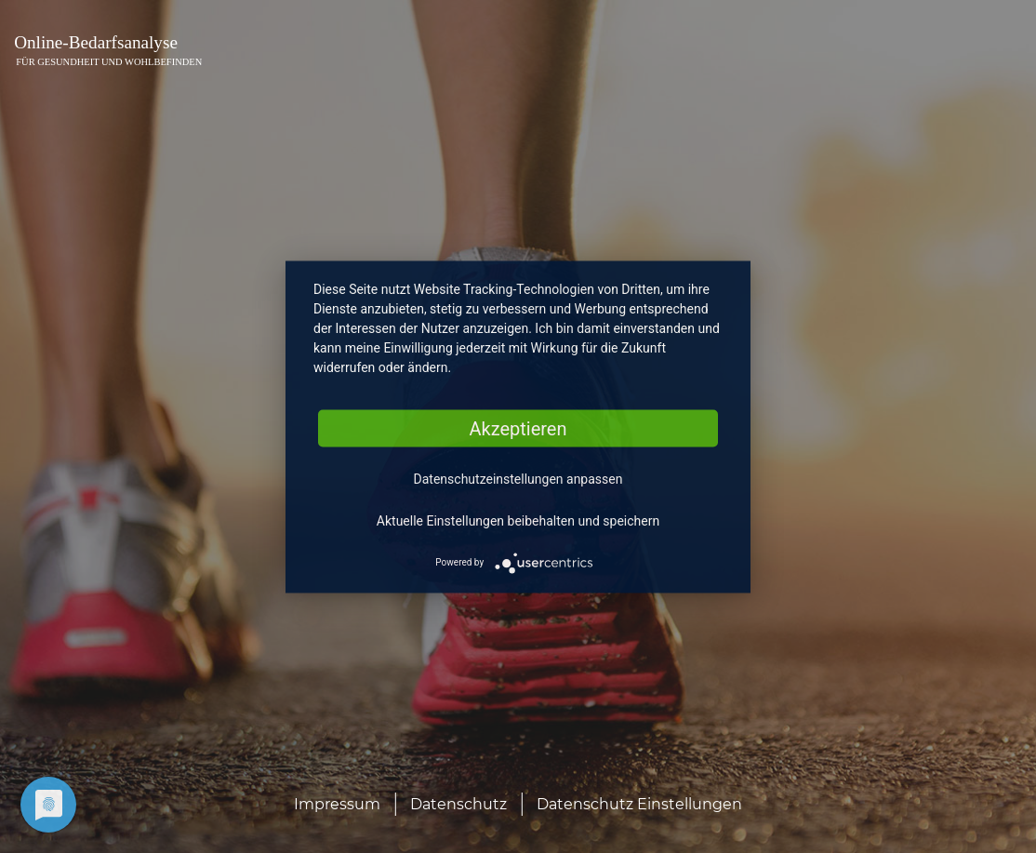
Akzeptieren (517, 428)
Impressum (337, 804)
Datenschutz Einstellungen (639, 804)
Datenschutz (458, 804)
